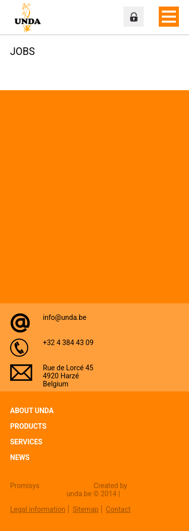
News (20, 457)
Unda (30, 18)
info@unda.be (65, 317)
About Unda (31, 411)
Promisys (24, 486)
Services (26, 442)
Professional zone (133, 17)
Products (28, 426)
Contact (118, 509)
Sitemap (85, 509)
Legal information (38, 509)
